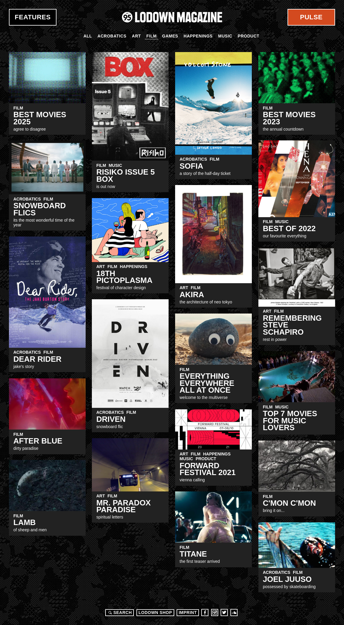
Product (249, 36)
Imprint (188, 612)
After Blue (37, 440)
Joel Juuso (287, 579)
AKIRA (192, 294)
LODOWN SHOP (155, 612)
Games (170, 36)
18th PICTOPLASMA (124, 277)
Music (225, 36)
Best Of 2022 (289, 228)
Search (119, 612)
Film (151, 36)
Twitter (224, 612)
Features (33, 17)
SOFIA (191, 166)
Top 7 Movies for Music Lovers (290, 420)
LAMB (24, 522)
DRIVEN (110, 419)
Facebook (204, 612)
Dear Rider (37, 359)
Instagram (214, 612)
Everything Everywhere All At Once (207, 383)
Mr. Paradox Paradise (123, 506)
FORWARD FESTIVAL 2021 (207, 469)
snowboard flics (39, 209)
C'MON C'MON (289, 503)
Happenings (198, 36)
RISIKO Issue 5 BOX (125, 175)
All (88, 36)
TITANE (193, 553)
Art (136, 36)
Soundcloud (234, 612)
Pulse (311, 17)
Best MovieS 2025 (39, 118)
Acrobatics (112, 36)
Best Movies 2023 (289, 118)
